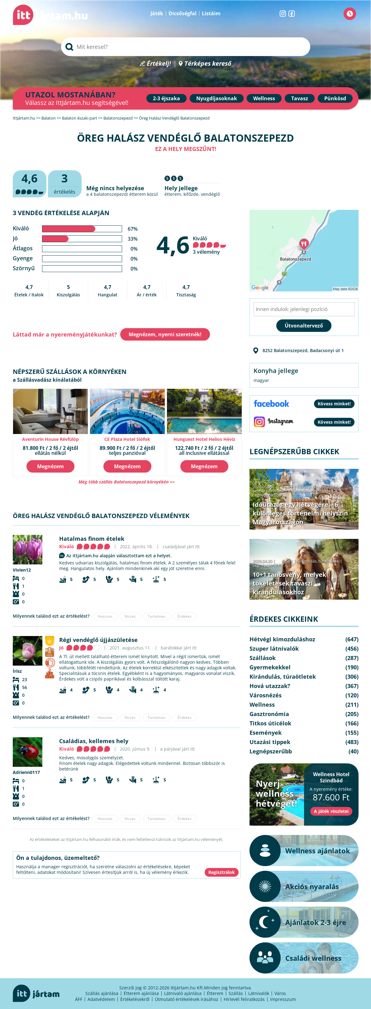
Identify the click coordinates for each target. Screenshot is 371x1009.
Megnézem (50, 466)
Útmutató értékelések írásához (186, 999)
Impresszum (283, 999)
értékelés (64, 183)
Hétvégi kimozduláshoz (318, 487)
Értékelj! (159, 63)
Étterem (215, 993)
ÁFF (78, 999)
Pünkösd (335, 98)
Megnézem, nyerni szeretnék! (165, 334)
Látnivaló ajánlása (183, 993)
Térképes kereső (207, 63)
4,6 (173, 244)
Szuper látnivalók (268, 491)
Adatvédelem (101, 999)
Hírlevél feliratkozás (244, 999)
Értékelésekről (135, 999)
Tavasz (299, 98)
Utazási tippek (270, 742)
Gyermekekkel (270, 667)
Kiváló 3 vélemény (209, 245)
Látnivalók (258, 993)
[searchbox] (185, 46)
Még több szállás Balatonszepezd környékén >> (126, 482)
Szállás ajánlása (101, 993)
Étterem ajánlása (141, 993)
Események (266, 732)
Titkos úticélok (270, 723)
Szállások (263, 658)
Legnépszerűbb (267, 495)
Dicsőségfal (183, 13)
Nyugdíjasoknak (216, 98)
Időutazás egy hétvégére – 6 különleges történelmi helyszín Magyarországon (300, 513)
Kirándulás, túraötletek (309, 491)
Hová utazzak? (270, 686)
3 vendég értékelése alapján (61, 213)
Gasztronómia (269, 714)
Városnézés (266, 695)
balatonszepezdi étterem (120, 194)
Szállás (236, 993)
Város (280, 993)
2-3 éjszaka (166, 98)
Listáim (211, 13)
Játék (156, 13)
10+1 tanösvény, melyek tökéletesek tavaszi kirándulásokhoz (289, 583)
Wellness (264, 98)
